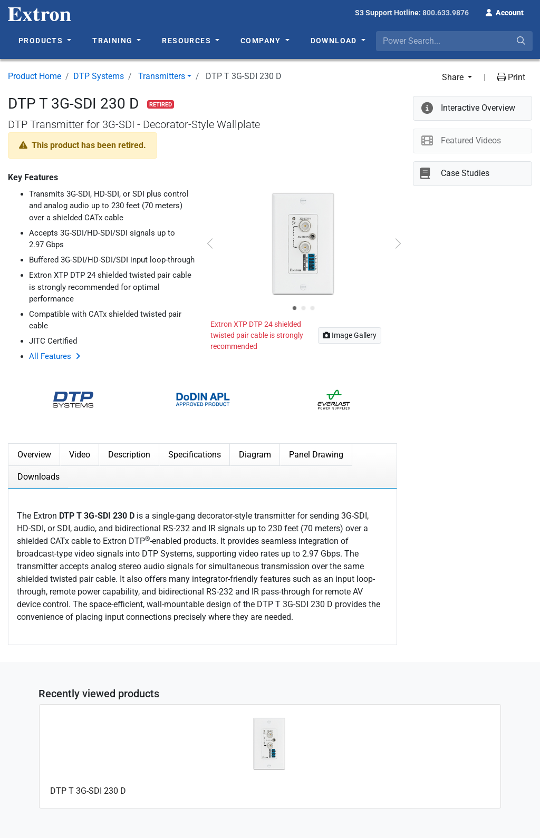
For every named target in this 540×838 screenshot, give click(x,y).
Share (454, 77)
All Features (50, 356)
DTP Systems (98, 76)
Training (113, 40)
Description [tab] (129, 455)
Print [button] (511, 77)
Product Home (34, 76)
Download (335, 40)
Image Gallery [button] (350, 335)
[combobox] (454, 41)
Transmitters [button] (161, 76)
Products (41, 40)
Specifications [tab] (194, 455)
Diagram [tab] (255, 455)
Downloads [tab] (38, 477)
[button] (504, 11)
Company (261, 40)
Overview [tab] (34, 455)
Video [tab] (79, 455)
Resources (187, 40)
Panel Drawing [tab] (316, 455)
